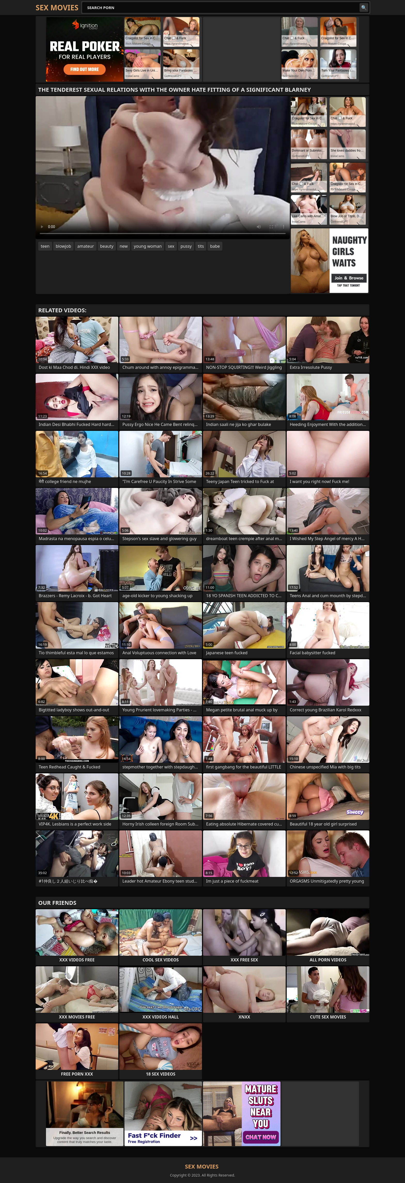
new (124, 246)
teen (45, 246)
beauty (107, 246)
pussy (186, 246)
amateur (85, 246)
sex (171, 246)
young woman (148, 246)
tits (201, 246)
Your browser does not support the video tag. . (163, 167)
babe (215, 246)
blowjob (63, 246)
